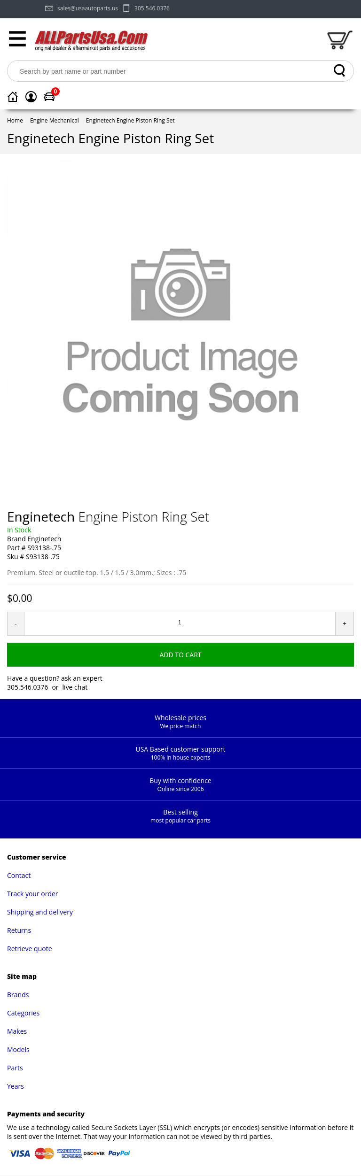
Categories (23, 1012)
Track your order (32, 893)
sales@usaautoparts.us (87, 8)
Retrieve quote (29, 948)
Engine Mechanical (54, 120)
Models (18, 1049)
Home (15, 120)
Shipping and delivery (40, 911)
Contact (19, 875)
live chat (75, 687)
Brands (18, 994)
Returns (19, 930)
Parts (15, 1067)
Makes (17, 1031)
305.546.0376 (152, 8)
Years (15, 1086)
